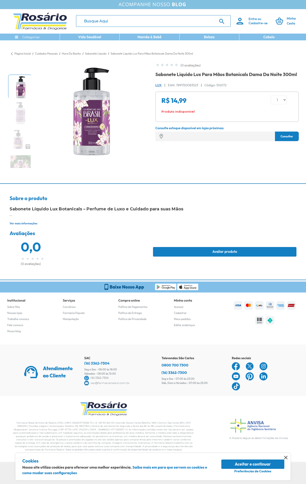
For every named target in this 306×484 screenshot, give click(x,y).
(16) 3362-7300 (174, 372)
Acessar (179, 307)
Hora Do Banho (71, 53)
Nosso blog (14, 331)
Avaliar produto (224, 251)
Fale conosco (15, 325)
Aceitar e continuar (253, 464)
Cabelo (269, 37)
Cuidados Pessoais (46, 53)
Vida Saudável (89, 37)
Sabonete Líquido (96, 53)
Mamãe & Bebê (149, 37)
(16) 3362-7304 (96, 363)
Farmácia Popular (74, 313)
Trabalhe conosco (18, 319)
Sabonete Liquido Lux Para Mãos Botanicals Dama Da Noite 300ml (152, 53)
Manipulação (71, 319)
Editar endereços (184, 325)
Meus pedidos (182, 319)
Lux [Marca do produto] (158, 85)
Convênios (69, 307)
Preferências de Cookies (252, 471)
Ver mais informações (23, 223)
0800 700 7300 (175, 365)
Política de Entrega (130, 313)
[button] (19, 86)
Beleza (209, 37)
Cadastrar (180, 313)
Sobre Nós (13, 307)
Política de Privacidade (132, 319)
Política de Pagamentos (132, 307)
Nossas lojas (14, 313)
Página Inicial (22, 53)
